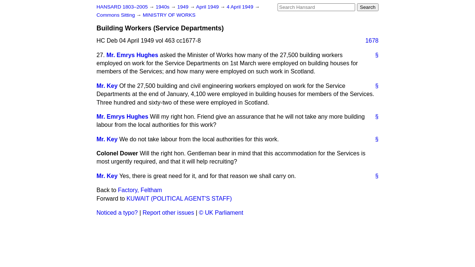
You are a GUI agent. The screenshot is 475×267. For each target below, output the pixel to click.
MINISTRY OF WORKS (169, 15)
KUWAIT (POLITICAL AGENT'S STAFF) (179, 198)
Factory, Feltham (140, 190)
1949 (183, 7)
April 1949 (208, 7)
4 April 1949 (241, 7)
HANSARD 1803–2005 (122, 7)
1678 (372, 40)
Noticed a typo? (117, 213)
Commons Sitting (116, 15)
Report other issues (168, 213)
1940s (163, 7)
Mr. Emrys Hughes (132, 55)
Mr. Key (107, 86)
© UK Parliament (221, 213)
